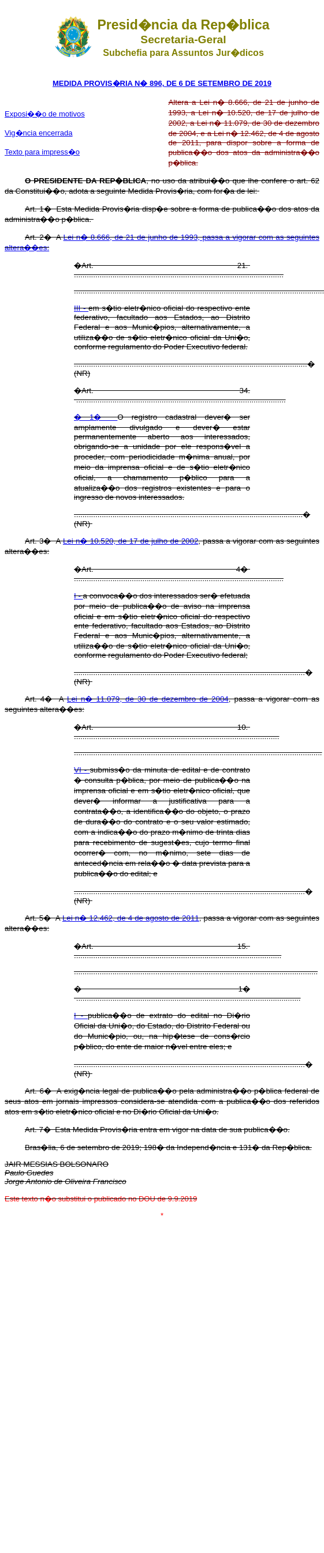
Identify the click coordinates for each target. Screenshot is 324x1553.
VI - (82, 770)
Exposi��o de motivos (45, 114)
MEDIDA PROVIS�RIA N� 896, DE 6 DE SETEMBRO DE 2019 (162, 83)
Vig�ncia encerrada (39, 133)
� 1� (95, 417)
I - (78, 595)
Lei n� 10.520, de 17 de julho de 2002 (130, 541)
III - (81, 308)
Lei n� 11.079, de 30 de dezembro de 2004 (148, 699)
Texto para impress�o (42, 152)
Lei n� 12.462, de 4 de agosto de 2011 (130, 918)
